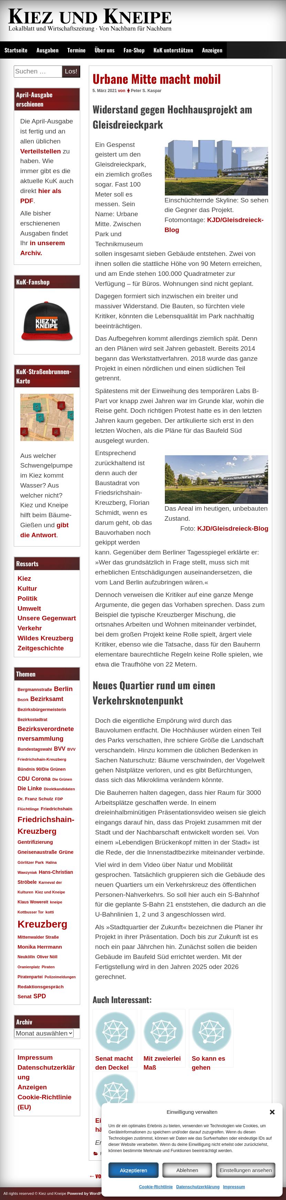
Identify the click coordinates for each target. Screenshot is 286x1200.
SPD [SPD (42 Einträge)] (39, 996)
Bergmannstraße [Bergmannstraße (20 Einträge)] (35, 689)
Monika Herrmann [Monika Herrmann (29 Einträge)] (40, 947)
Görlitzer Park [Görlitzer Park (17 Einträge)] (31, 862)
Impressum (234, 1186)
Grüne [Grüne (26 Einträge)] (66, 852)
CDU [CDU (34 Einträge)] (24, 779)
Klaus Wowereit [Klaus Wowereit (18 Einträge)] (33, 902)
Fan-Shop (134, 50)
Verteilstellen (40, 151)
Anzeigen (212, 50)
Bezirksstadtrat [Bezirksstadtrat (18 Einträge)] (32, 719)
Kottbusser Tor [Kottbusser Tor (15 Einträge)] (31, 912)
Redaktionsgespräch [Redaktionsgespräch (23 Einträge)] (41, 986)
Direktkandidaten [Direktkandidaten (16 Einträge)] (59, 789)
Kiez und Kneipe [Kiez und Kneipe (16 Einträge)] (50, 892)
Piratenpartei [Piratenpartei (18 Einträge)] (30, 976)
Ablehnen (187, 1170)
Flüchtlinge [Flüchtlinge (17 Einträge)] (28, 809)
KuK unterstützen (173, 50)
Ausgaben (47, 50)
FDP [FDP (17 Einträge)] (59, 799)
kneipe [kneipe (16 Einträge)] (56, 902)
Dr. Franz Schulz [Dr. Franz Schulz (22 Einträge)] (35, 798)
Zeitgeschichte (41, 648)
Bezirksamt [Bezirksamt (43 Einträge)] (46, 699)
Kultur (27, 588)
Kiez (24, 578)
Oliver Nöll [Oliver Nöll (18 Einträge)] (47, 956)
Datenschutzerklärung (198, 1186)
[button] (272, 1112)
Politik (28, 598)
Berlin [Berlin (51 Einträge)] (63, 688)
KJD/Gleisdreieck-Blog (232, 528)
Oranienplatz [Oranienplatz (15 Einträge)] (29, 967)
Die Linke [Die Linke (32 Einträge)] (30, 788)
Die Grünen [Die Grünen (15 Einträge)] (62, 779)
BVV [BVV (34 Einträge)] (59, 749)
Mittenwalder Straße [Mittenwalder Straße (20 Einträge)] (38, 937)
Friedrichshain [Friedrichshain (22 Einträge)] (56, 808)
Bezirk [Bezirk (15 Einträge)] (23, 700)
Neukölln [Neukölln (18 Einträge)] (26, 956)
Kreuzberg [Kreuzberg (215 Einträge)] (42, 924)
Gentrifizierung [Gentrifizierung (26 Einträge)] (35, 842)
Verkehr (30, 628)
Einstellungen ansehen (246, 1170)
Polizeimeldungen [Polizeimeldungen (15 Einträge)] (60, 977)
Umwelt (29, 608)
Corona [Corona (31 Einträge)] (41, 779)
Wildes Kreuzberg (45, 638)
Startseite (16, 50)
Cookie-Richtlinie (156, 1186)
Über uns (105, 50)
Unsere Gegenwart (47, 618)
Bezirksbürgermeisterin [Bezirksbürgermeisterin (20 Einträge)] (42, 709)
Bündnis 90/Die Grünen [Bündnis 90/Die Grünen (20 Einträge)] (42, 769)
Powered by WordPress (88, 1193)
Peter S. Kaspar (146, 90)
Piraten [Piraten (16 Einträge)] (48, 967)
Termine (76, 50)
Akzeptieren (133, 1170)
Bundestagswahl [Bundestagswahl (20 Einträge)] (35, 749)
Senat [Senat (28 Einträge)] (25, 996)
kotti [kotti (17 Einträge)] (49, 912)
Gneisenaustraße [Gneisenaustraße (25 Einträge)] (37, 852)
